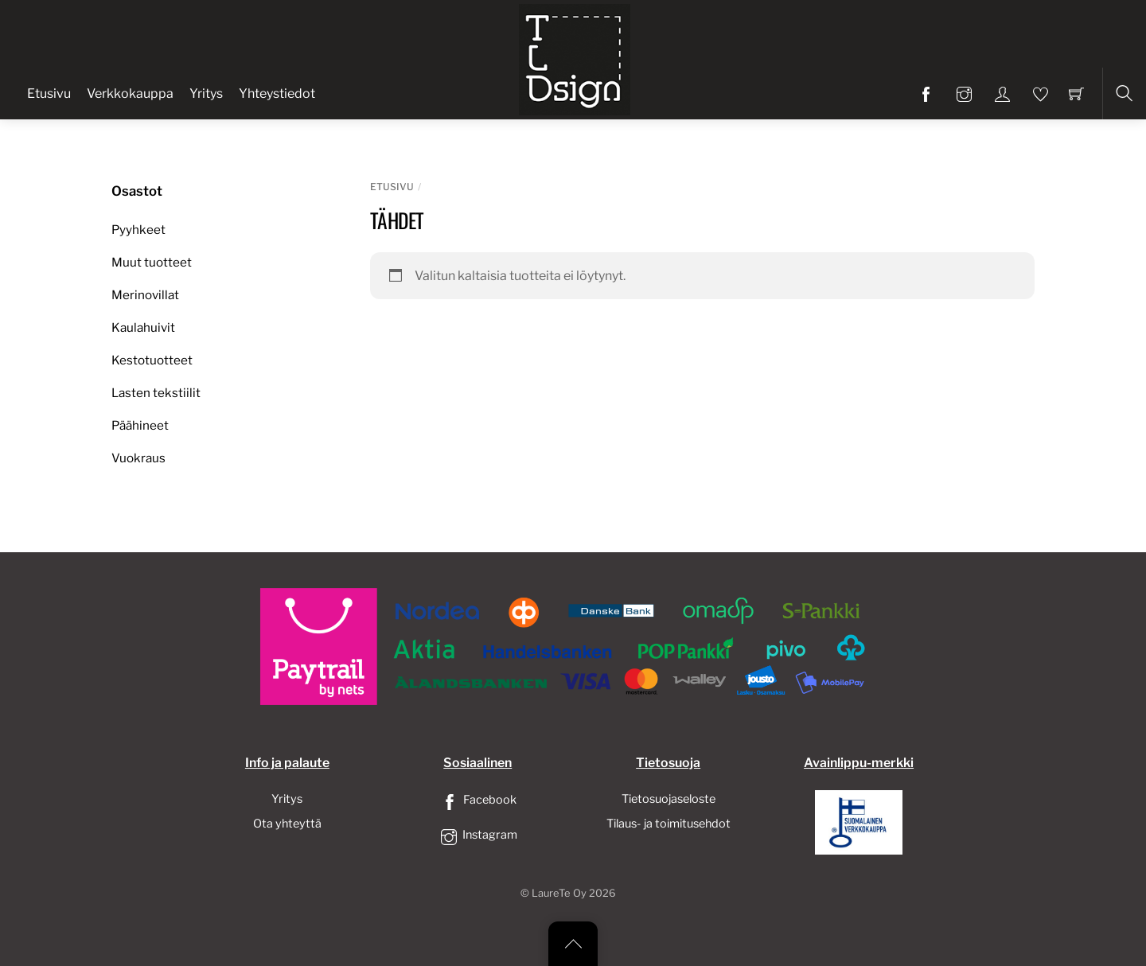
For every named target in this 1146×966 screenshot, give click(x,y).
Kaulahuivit (143, 327)
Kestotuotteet (152, 360)
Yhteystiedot (277, 93)
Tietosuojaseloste (668, 799)
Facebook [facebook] (477, 800)
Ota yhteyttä (287, 823)
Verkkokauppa (130, 93)
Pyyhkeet (138, 229)
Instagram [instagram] (477, 835)
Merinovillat (145, 294)
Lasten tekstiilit (156, 392)
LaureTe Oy (559, 893)
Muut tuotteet (151, 262)
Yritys (206, 93)
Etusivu (49, 93)
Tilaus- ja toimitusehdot (668, 823)
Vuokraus (138, 457)
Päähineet (140, 425)
